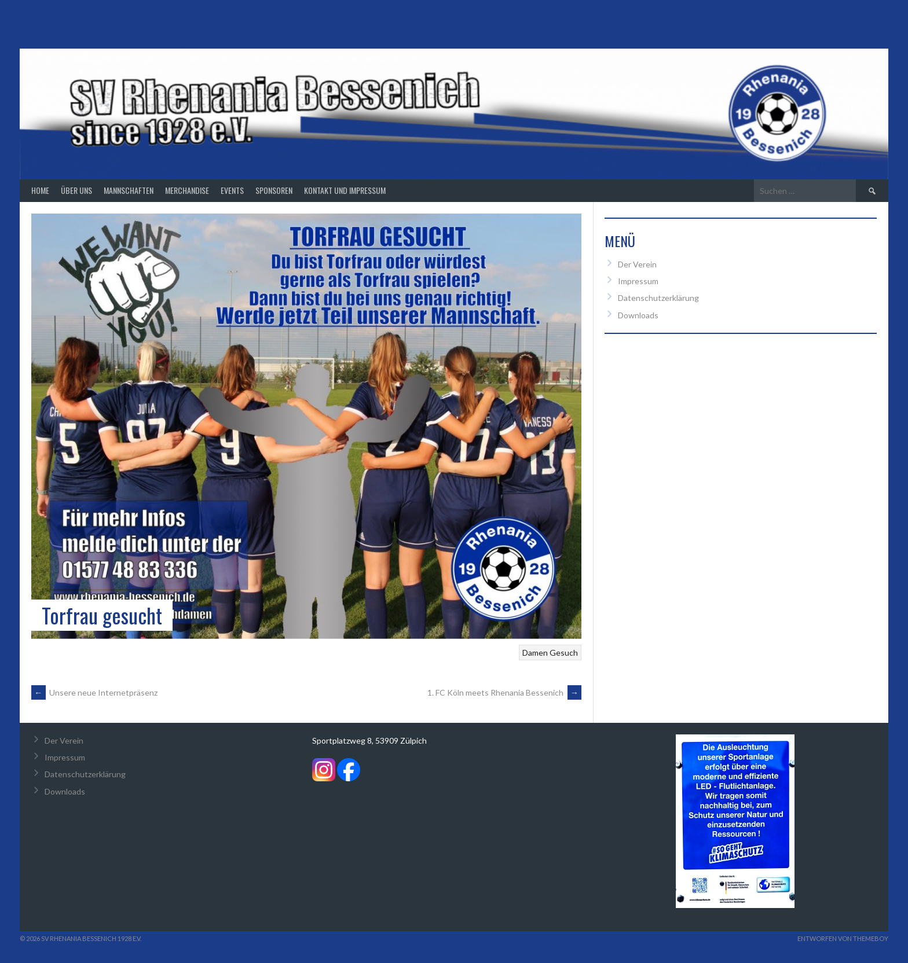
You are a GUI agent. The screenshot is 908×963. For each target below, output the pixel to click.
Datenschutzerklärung (658, 298)
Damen (535, 652)
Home (40, 190)
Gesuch (564, 652)
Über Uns (76, 190)
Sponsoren (273, 190)
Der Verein (637, 264)
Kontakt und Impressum (345, 190)
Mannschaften (128, 190)
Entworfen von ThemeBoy (842, 938)
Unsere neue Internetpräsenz (94, 692)
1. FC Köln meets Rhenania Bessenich (504, 692)
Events (232, 190)
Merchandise (187, 190)
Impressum (638, 281)
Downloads (638, 315)
